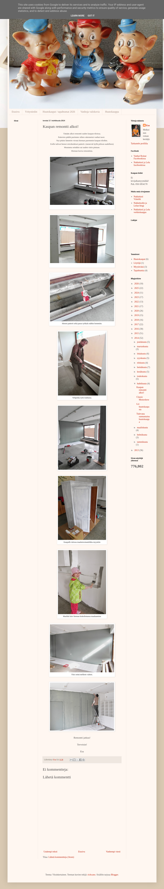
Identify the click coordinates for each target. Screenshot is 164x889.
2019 (136, 315)
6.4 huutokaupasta (142, 407)
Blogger (114, 874)
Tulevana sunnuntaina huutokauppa (143, 418)
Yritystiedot (31, 111)
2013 (136, 450)
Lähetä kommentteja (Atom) (61, 857)
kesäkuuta (141, 372)
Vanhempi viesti (113, 851)
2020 (136, 311)
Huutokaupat (139, 259)
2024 (136, 293)
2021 (136, 306)
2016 (136, 329)
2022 (136, 301)
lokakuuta (141, 353)
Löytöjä (137, 263)
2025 (136, 288)
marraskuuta (142, 346)
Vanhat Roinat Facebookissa (140, 157)
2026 (136, 283)
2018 (136, 320)
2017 (136, 324)
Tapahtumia (139, 270)
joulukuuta (142, 342)
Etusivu (16, 111)
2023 (136, 297)
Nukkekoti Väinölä (138, 198)
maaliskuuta (142, 427)
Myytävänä (139, 267)
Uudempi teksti (50, 851)
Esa (148, 125)
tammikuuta (142, 442)
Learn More (77, 15)
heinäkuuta (142, 367)
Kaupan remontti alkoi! (141, 390)
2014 (136, 338)
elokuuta (141, 363)
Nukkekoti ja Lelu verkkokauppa (142, 210)
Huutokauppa (112, 111)
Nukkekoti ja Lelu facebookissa (142, 163)
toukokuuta (142, 376)
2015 (136, 333)
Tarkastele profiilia (139, 143)
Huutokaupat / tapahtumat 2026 (59, 111)
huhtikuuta (142, 383)
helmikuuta (142, 435)
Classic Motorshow (142, 398)
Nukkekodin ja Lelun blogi (140, 204)
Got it (91, 15)
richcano (91, 874)
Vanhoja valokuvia (90, 111)
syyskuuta (142, 358)
